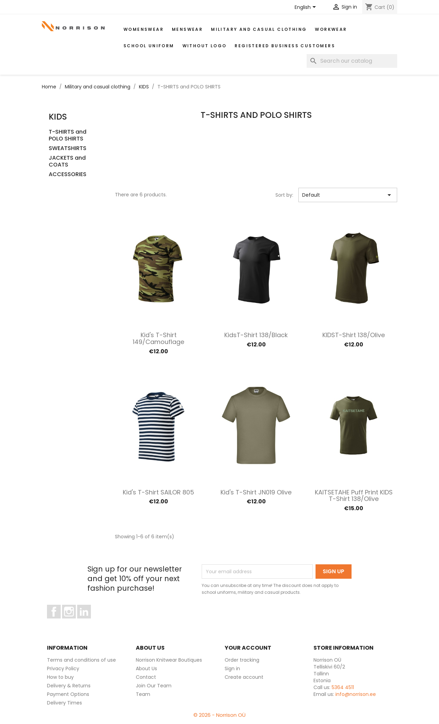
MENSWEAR (187, 29)
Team (143, 694)
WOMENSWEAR (143, 29)
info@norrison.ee (355, 694)
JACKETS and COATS (67, 162)
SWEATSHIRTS (67, 148)
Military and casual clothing (259, 29)
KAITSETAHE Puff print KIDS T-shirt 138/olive (354, 495)
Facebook (60, 621)
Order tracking (242, 659)
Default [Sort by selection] (348, 195)
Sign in (232, 668)
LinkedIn (88, 621)
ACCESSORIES (67, 174)
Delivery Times (64, 702)
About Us (146, 668)
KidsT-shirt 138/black (256, 335)
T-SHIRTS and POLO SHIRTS (67, 135)
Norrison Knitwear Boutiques (169, 659)
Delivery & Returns (69, 685)
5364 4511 (343, 687)
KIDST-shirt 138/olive (353, 335)
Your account (248, 648)
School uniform (148, 46)
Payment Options (68, 694)
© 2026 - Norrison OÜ (219, 715)
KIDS (58, 116)
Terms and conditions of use (81, 659)
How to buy (60, 677)
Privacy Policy (63, 668)
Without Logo (204, 46)
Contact (146, 677)
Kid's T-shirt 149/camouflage (158, 338)
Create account (244, 677)
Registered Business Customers (285, 46)
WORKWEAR (331, 29)
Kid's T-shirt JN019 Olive (256, 492)
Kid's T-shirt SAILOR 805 (158, 492)
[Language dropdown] (306, 7)
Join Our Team (153, 685)
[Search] (352, 61)
